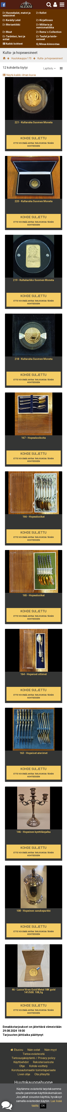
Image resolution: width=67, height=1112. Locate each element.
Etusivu (17, 1050)
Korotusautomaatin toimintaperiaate (33, 1070)
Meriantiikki (11, 24)
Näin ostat (33, 1050)
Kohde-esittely (38, 1066)
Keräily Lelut (12, 20)
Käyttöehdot (21, 1062)
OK (43, 1105)
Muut (7, 32)
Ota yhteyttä (41, 1074)
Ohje (22, 1066)
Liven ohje (24, 1074)
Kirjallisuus (44, 20)
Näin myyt (50, 1050)
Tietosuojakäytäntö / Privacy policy (33, 1058)
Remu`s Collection (48, 32)
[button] (55, 4)
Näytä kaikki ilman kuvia (19, 75)
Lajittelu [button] (49, 68)
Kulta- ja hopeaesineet (50, 58)
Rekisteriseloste (43, 1062)
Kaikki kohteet (13, 43)
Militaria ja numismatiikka (45, 26)
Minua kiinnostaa (47, 44)
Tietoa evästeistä (33, 1054)
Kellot (41, 12)
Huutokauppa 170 (21, 58)
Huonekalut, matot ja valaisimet (17, 14)
